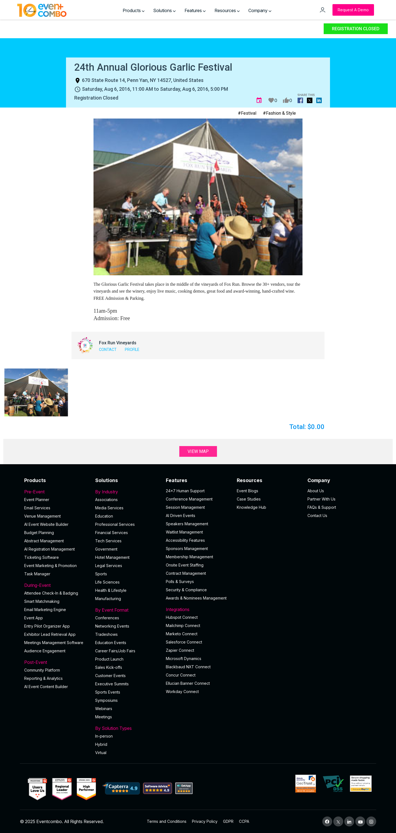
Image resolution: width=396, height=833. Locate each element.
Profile (132, 349)
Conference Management (189, 499)
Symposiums (106, 700)
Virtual (100, 752)
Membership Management (189, 556)
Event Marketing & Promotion (50, 565)
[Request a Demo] (353, 10)
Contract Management (186, 573)
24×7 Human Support (185, 490)
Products (134, 10)
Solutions (164, 10)
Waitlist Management (184, 532)
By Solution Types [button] (127, 728)
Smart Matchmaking (41, 601)
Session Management (185, 507)
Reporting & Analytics (43, 678)
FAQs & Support (321, 507)
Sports (101, 573)
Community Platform (42, 670)
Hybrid (101, 744)
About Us (315, 490)
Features (195, 10)
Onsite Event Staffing (185, 565)
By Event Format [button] (127, 610)
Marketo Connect (181, 633)
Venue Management (42, 516)
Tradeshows (106, 634)
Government (106, 549)
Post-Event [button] (56, 662)
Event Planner (36, 499)
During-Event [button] (56, 585)
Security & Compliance (186, 589)
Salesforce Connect (184, 642)
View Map (198, 451)
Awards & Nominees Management (196, 598)
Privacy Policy (205, 821)
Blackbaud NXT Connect (188, 666)
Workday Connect (182, 691)
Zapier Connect (180, 650)
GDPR (228, 821)
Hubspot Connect (182, 617)
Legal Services (108, 565)
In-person (104, 736)
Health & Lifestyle (111, 590)
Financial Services (111, 532)
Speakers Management (187, 523)
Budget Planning (39, 532)
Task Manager (37, 573)
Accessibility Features (185, 540)
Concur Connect (181, 675)
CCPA (244, 821)
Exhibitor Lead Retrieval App (50, 634)
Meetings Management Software (53, 642)
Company (259, 10)
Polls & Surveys (180, 581)
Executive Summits (112, 683)
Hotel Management (112, 557)
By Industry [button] (127, 491)
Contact (108, 349)
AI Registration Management (49, 549)
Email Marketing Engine (45, 609)
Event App (33, 617)
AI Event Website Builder (46, 524)
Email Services (37, 507)
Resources (227, 10)
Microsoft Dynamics (183, 658)
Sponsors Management (187, 548)
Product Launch (109, 659)
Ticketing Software (41, 557)
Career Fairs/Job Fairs (115, 650)
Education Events (110, 642)
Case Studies (249, 499)
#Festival (247, 113)
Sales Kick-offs (108, 667)
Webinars (103, 708)
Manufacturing (108, 598)
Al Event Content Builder (46, 686)
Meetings (103, 716)
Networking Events (112, 626)
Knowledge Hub (251, 507)
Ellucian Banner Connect (188, 683)
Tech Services (108, 540)
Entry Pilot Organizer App (47, 626)
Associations (106, 499)
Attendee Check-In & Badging (51, 593)
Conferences (107, 617)
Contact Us (317, 515)
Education (104, 516)
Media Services (109, 507)
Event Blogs (247, 490)
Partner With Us (321, 499)
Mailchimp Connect (183, 625)
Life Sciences (107, 582)
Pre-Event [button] (56, 491)
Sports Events (107, 692)
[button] (36, 392)
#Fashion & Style (279, 113)
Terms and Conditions (166, 821)
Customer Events (110, 675)
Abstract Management (44, 540)
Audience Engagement (44, 650)
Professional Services (115, 524)
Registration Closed (356, 28)
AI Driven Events (180, 515)
